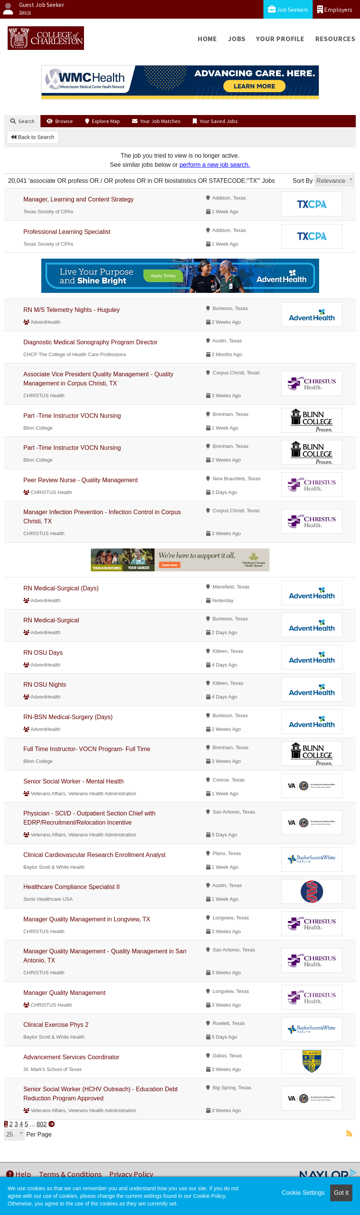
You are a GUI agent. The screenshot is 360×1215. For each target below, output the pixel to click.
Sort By (303, 180)
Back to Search (32, 137)
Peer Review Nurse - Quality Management (80, 480)
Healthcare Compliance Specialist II (71, 887)
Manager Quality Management (64, 993)
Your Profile (280, 38)
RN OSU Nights (44, 684)
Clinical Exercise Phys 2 (56, 1025)
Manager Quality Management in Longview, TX (86, 919)
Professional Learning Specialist (66, 232)
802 (42, 1124)
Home (207, 38)
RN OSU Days (43, 652)
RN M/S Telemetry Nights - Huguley (71, 310)
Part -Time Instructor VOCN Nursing (72, 415)
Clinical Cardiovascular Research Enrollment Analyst (94, 855)
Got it (341, 1192)
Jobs (236, 38)
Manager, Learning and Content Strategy (78, 199)
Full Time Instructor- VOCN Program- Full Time (86, 749)
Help (18, 1174)
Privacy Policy (131, 1174)
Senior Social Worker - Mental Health (73, 781)
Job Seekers (288, 9)
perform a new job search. (214, 164)
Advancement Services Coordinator (71, 1057)
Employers (334, 9)
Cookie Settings (303, 1192)
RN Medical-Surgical (51, 620)
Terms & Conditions (70, 1174)
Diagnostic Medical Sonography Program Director (90, 342)
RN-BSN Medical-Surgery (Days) (68, 717)
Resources (335, 38)
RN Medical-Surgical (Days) (60, 588)
